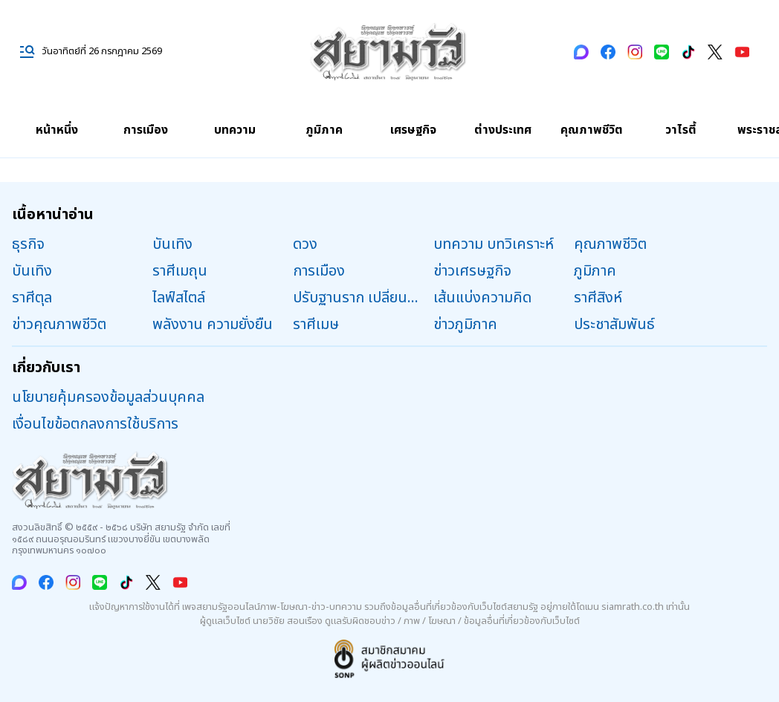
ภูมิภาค (324, 130)
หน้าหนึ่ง (57, 130)
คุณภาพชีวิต (591, 130)
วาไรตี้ (680, 130)
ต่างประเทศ (502, 130)
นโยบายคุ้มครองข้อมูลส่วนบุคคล (108, 397)
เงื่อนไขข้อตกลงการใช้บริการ (95, 424)
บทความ (235, 130)
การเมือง (145, 130)
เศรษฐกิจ (413, 130)
